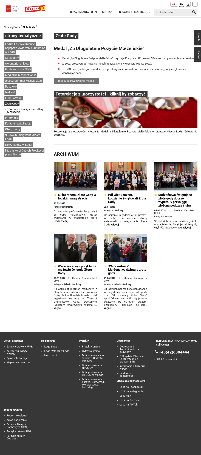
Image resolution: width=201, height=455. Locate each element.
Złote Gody (29, 27)
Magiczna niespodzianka (20, 75)
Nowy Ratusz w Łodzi (18, 144)
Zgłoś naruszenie (17, 420)
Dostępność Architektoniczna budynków (130, 349)
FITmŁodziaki (13, 98)
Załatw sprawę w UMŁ (20, 346)
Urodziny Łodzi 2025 (18, 69)
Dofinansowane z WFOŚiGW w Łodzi (93, 373)
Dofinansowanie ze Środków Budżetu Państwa (93, 358)
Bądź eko (11, 86)
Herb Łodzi (50, 355)
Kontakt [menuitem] (108, 12)
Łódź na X (125, 396)
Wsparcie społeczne (18, 362)
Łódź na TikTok (129, 404)
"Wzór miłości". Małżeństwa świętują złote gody (127, 270)
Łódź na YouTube (130, 400)
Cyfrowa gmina (91, 351)
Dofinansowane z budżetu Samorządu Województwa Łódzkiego (93, 383)
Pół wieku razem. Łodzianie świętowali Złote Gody (127, 198)
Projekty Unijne (91, 346)
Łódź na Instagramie (131, 391)
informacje (12, 118)
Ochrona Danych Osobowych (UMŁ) (17, 425)
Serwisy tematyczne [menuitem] (133, 12)
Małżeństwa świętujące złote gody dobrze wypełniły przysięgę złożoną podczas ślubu (175, 200)
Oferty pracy (12, 129)
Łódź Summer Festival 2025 (25, 80)
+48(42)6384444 (174, 352)
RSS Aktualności (167, 359)
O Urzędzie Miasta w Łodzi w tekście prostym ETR (132, 359)
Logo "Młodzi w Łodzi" (57, 351)
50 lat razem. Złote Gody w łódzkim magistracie (77, 196)
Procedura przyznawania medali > (76, 80)
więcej (64, 221)
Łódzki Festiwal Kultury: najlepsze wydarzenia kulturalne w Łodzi (25, 48)
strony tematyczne (23, 35)
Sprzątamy (12, 57)
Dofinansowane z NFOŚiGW (92, 366)
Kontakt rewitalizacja (18, 123)
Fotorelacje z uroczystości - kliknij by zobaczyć (25, 110)
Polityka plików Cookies (16, 437)
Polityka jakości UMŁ (19, 431)
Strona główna (12, 27)
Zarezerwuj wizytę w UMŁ (17, 352)
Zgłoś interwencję (17, 358)
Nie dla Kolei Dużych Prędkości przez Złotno (24, 152)
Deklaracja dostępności (127, 374)
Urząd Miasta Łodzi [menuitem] (83, 12)
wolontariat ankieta (17, 63)
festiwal (10, 92)
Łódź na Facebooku (131, 387)
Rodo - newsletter (17, 415)
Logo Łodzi (50, 346)
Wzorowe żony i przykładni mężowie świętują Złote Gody (77, 270)
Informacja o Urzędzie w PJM (132, 367)
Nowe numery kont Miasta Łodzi (22, 137)
